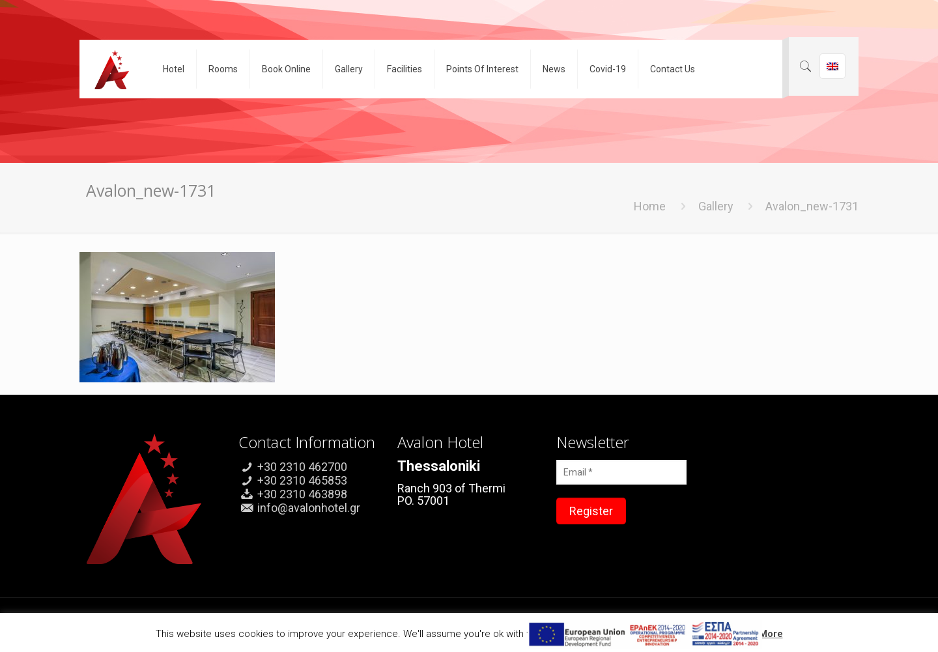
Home (650, 206)
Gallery (715, 206)
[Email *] (621, 472)
